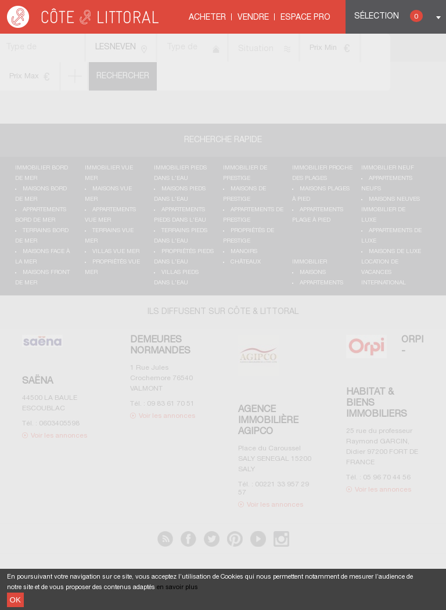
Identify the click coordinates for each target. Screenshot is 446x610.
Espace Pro (305, 17)
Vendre (253, 17)
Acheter (207, 17)
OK (15, 599)
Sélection (388, 16)
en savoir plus (177, 587)
